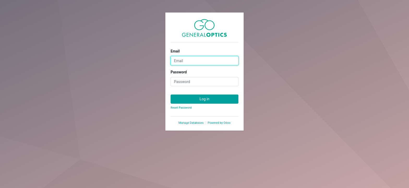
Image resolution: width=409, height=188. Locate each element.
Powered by (219, 123)
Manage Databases (190, 123)
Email (175, 51)
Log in (204, 99)
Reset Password (181, 107)
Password (179, 72)
